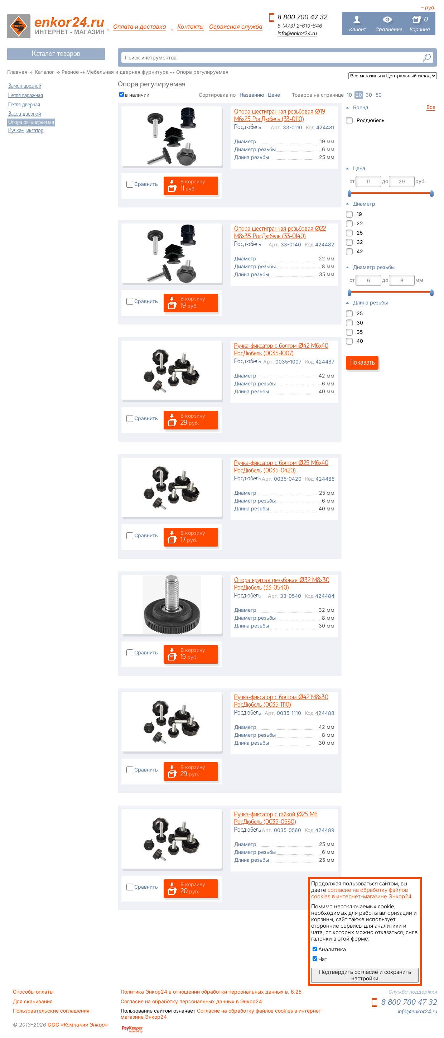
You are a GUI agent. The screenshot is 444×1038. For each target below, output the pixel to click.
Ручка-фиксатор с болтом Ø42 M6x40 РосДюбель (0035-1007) (281, 350)
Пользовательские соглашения (51, 1011)
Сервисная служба (235, 26)
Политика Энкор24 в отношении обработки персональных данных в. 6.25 (211, 992)
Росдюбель (371, 120)
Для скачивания (33, 1001)
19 (359, 214)
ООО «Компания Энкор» (77, 1025)
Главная (17, 72)
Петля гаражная (25, 95)
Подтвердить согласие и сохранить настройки (365, 975)
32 (360, 242)
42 (360, 251)
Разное (70, 72)
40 (360, 341)
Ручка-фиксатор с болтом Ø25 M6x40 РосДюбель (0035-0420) (281, 467)
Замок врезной (24, 86)
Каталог (44, 72)
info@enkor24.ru (297, 33)
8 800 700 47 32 (303, 17)
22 (360, 223)
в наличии (137, 95)
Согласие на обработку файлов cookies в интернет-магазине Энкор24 (222, 1014)
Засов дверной (24, 114)
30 (360, 322)
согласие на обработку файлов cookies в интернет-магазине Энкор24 (361, 893)
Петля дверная (24, 105)
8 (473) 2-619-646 (300, 26)
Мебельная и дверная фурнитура (127, 72)
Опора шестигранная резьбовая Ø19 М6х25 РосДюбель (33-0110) (279, 116)
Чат (320, 959)
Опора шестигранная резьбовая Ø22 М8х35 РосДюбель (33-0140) (280, 233)
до (385, 181)
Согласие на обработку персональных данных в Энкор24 (191, 1001)
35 (360, 332)
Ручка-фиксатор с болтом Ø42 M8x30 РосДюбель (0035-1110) (281, 701)
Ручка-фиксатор (25, 131)
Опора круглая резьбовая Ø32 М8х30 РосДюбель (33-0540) (281, 584)
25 (360, 233)
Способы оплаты (33, 992)
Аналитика (329, 949)
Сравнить (146, 184)
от (352, 181)
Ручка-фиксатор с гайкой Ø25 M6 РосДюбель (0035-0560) (276, 818)
